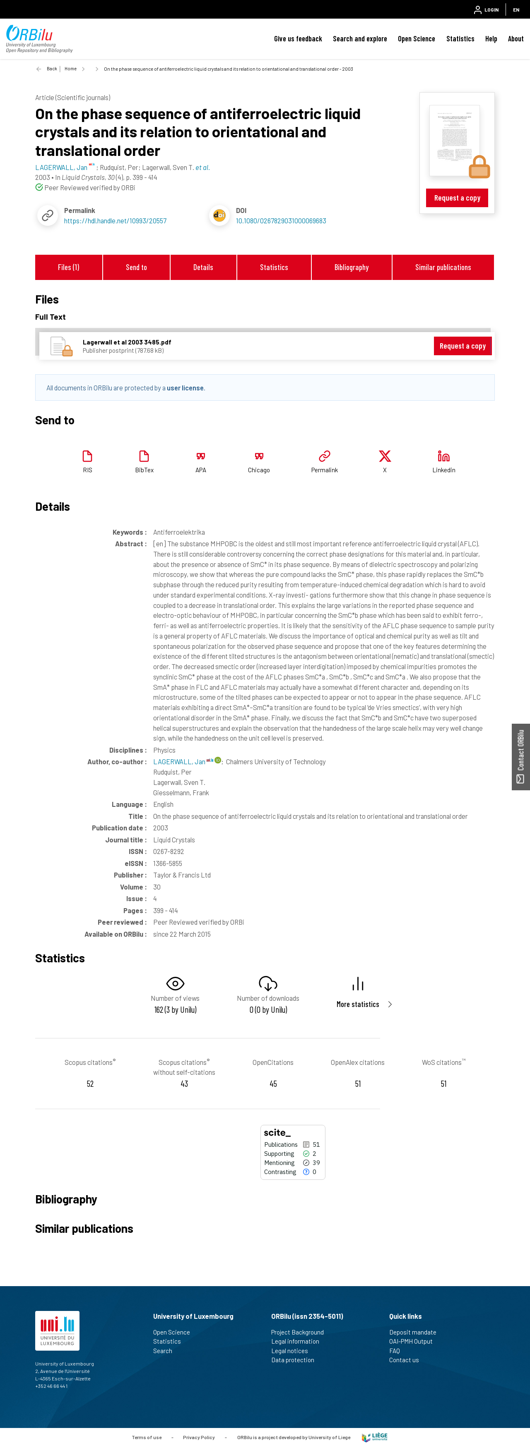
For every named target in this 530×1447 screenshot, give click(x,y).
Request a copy (457, 197)
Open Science (416, 38)
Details (203, 267)
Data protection (296, 1359)
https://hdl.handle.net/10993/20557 (115, 220)
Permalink (324, 470)
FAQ (398, 1350)
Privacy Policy (199, 1437)
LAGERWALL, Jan (183, 761)
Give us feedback (298, 38)
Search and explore (360, 38)
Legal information (298, 1341)
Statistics (460, 38)
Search (166, 1350)
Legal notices (293, 1350)
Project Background (301, 1332)
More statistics (358, 1004)
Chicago (259, 470)
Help (491, 38)
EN (516, 9)
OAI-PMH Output (414, 1341)
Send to (136, 267)
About (516, 38)
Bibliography (352, 267)
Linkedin (443, 470)
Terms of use (146, 1437)
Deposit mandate (416, 1332)
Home (71, 68)
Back (52, 68)
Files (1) (68, 267)
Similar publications (443, 267)
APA (200, 470)
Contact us (407, 1359)
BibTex (144, 470)
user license (185, 387)
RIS (87, 470)
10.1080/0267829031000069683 (281, 220)
